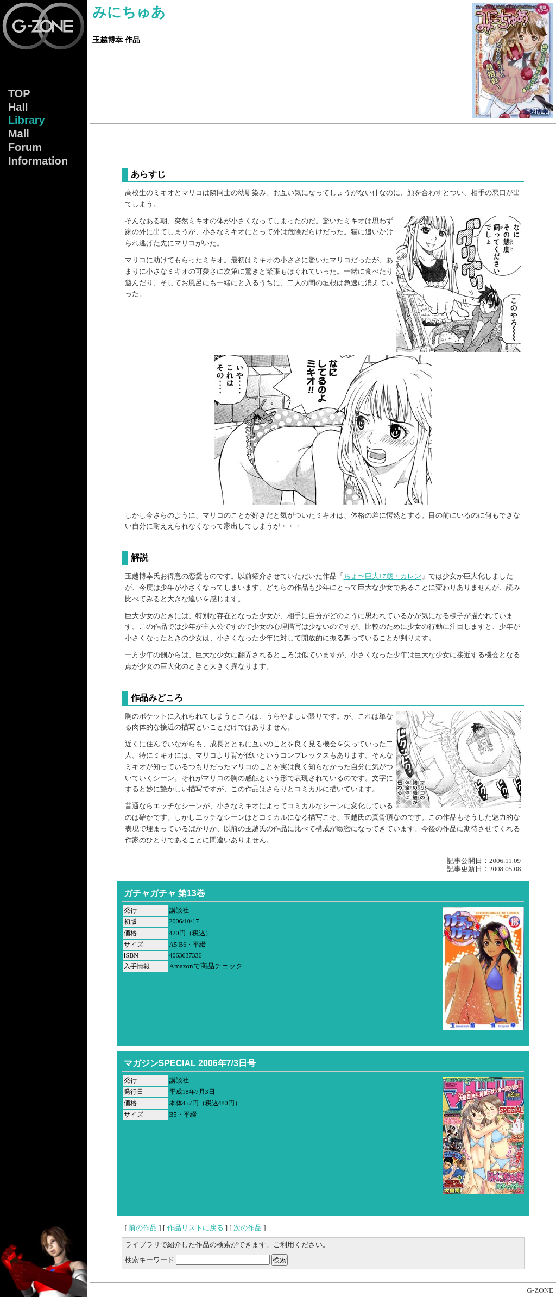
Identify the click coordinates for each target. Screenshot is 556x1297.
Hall (18, 107)
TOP (19, 93)
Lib (26, 121)
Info (38, 161)
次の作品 (247, 1228)
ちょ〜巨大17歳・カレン (382, 576)
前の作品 (143, 1228)
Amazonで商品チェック (206, 966)
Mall (18, 134)
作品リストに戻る (195, 1228)
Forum (25, 148)
